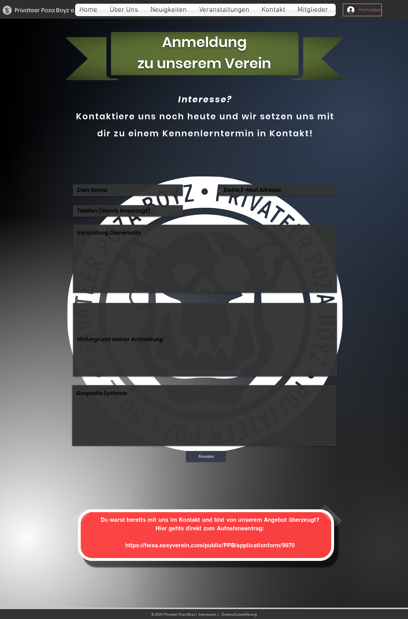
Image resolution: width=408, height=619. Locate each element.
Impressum (207, 614)
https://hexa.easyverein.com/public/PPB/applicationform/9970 (210, 545)
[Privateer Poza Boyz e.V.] (47, 10)
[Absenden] (206, 456)
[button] (125, 10)
